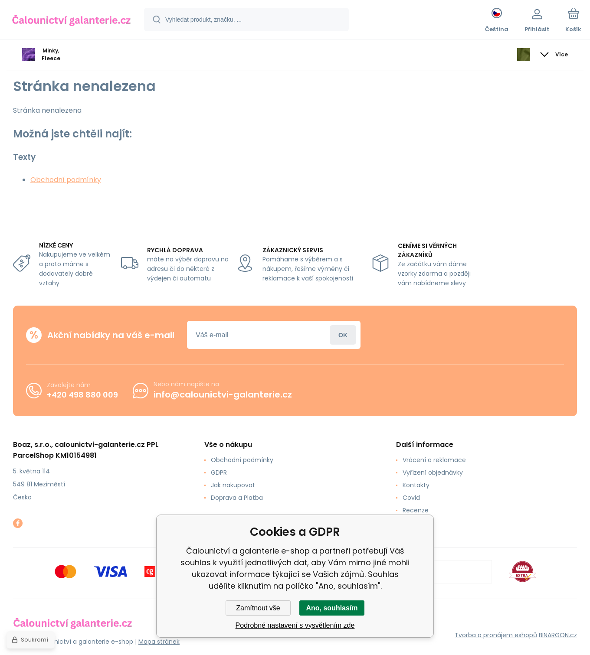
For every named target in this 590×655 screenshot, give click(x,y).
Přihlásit (343, 335)
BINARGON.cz (558, 635)
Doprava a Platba (237, 497)
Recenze (416, 510)
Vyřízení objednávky (433, 472)
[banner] (71, 21)
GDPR (219, 472)
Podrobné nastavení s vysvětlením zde (295, 625)
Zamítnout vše (258, 608)
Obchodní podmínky (65, 180)
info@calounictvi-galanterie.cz (223, 394)
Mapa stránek (159, 641)
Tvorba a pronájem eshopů (496, 635)
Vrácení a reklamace (434, 460)
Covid (411, 497)
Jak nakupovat (233, 485)
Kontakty (416, 485)
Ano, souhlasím (331, 608)
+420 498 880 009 (82, 394)
